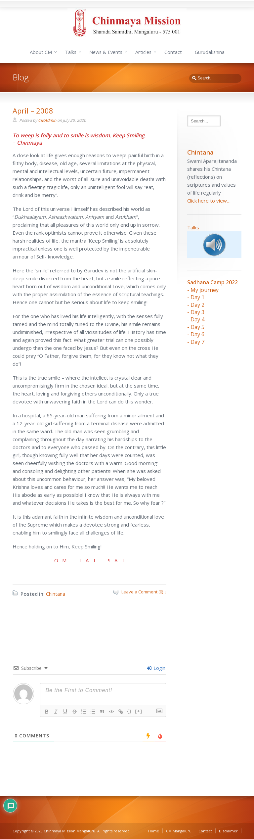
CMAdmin (47, 120)
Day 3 (197, 312)
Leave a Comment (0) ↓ (143, 592)
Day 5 (197, 327)
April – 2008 (33, 111)
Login (156, 668)
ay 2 (199, 304)
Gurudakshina (210, 52)
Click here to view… (209, 200)
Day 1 (197, 297)
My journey (204, 290)
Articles (143, 52)
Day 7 (197, 342)
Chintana (55, 593)
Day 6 (197, 334)
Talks (70, 52)
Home (153, 830)
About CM (41, 52)
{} (129, 711)
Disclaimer (228, 830)
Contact (173, 52)
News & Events (105, 52)
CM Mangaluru (178, 830)
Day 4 (197, 319)
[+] (139, 711)
